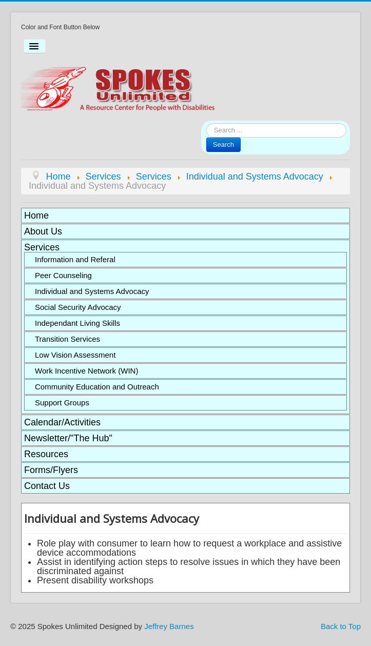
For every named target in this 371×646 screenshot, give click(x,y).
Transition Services (67, 339)
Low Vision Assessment (75, 354)
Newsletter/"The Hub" (68, 438)
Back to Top (341, 626)
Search (223, 144)
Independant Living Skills (77, 323)
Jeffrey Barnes (168, 626)
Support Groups (62, 402)
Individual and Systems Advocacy (92, 291)
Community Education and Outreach (97, 386)
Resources (46, 454)
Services (42, 247)
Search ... (206, 123)
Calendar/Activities (62, 422)
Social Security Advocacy (78, 307)
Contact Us (47, 486)
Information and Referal (75, 259)
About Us (43, 231)
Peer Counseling (63, 275)
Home (36, 215)
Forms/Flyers (51, 470)
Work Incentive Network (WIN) (86, 370)
